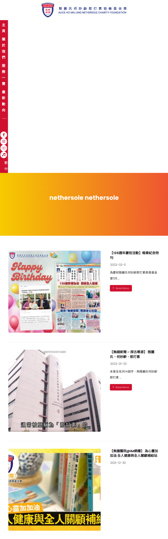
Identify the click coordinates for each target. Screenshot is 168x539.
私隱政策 (43, 518)
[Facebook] (115, 25)
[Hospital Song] (135, 25)
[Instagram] (121, 25)
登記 (112, 498)
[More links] (102, 25)
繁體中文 (147, 25)
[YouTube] (128, 25)
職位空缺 (58, 518)
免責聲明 (27, 518)
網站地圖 (12, 518)
